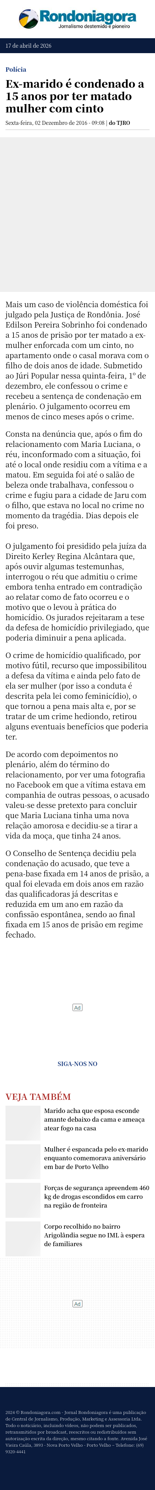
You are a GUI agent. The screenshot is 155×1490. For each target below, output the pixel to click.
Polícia (15, 69)
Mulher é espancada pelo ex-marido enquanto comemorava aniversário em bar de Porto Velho (96, 1158)
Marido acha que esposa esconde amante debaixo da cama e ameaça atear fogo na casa (94, 1119)
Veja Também (38, 1096)
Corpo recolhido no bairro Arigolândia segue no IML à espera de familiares (94, 1235)
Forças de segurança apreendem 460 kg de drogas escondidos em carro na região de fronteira (96, 1196)
